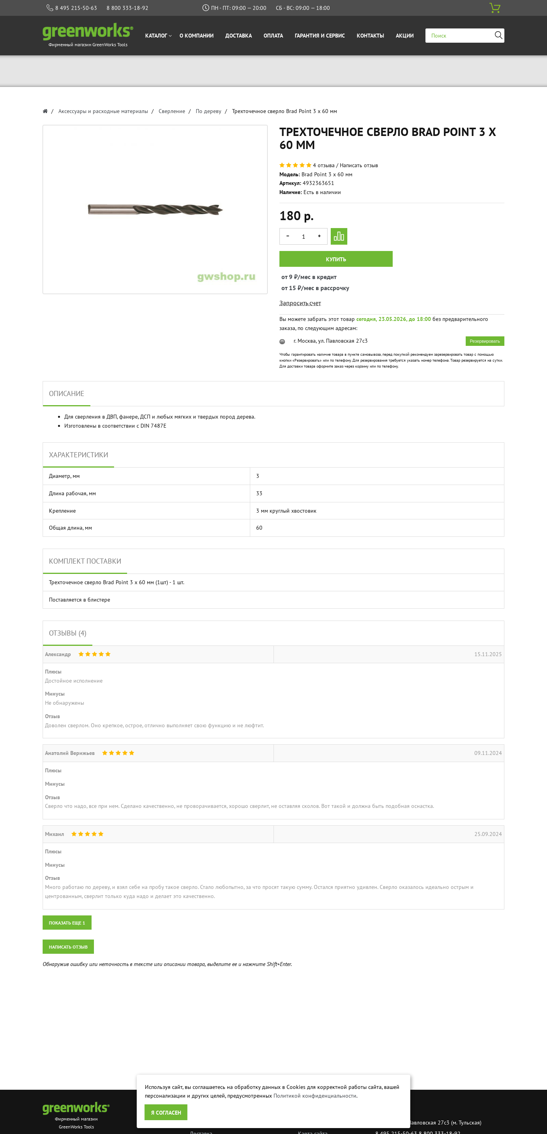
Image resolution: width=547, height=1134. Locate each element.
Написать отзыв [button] (68, 947)
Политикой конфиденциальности (315, 1095)
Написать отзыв (359, 165)
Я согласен (166, 1112)
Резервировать (485, 341)
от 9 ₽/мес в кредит (288, 276)
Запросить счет (300, 303)
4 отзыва (324, 165)
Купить (336, 259)
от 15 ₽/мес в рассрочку (288, 287)
